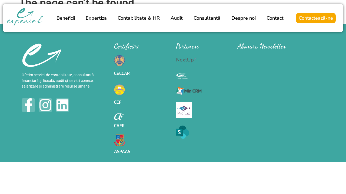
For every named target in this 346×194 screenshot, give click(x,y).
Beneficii (65, 18)
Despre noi (243, 18)
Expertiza (96, 18)
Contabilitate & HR (139, 18)
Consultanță (207, 18)
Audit (177, 18)
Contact (275, 18)
